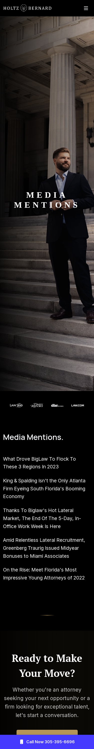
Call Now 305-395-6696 (47, 742)
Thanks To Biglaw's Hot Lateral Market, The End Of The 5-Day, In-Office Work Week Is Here (42, 518)
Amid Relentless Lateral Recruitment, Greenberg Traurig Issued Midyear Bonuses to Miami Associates (44, 548)
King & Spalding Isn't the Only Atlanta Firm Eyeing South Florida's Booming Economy (44, 488)
